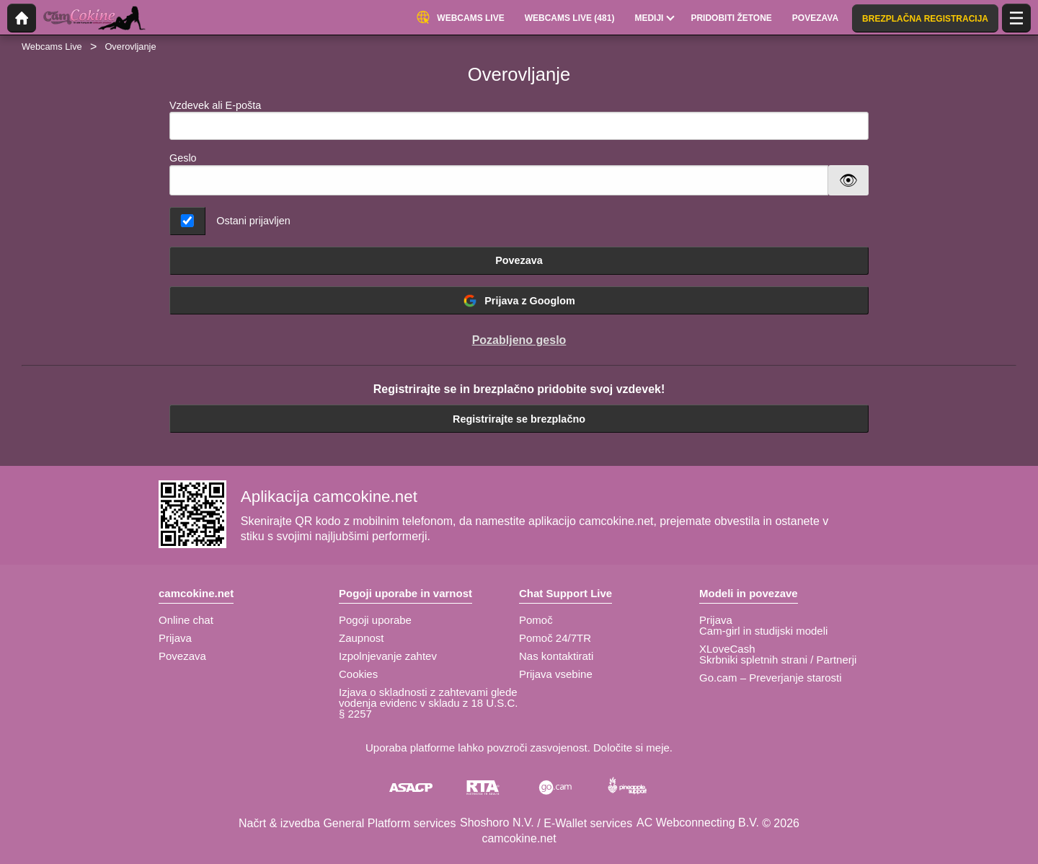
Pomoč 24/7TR (555, 638)
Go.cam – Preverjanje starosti (770, 677)
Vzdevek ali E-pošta (519, 120)
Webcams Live (52, 46)
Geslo (183, 158)
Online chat (186, 620)
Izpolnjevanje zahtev (388, 656)
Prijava (175, 638)
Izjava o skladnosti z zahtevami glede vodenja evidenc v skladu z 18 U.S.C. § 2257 (428, 703)
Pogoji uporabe (375, 620)
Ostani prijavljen (253, 220)
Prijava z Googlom (519, 301)
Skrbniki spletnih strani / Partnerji (777, 659)
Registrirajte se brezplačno (519, 419)
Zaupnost (361, 638)
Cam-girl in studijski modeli (763, 631)
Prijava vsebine (556, 674)
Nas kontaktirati (556, 656)
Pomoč (536, 620)
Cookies (358, 674)
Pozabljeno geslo (519, 340)
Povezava (519, 260)
